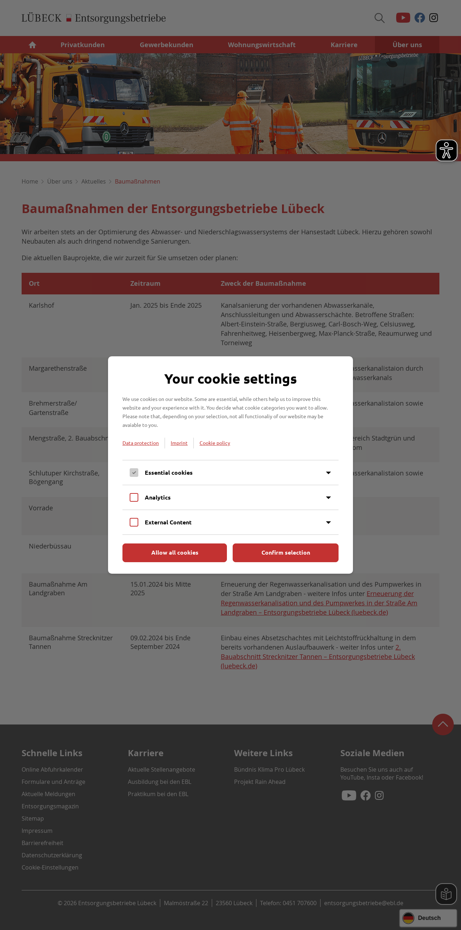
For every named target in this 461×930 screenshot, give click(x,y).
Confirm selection (285, 552)
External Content (168, 522)
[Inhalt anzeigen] (328, 473)
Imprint (179, 442)
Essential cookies (169, 472)
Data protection (140, 442)
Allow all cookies (174, 552)
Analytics (158, 497)
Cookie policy (215, 442)
